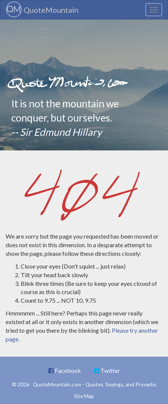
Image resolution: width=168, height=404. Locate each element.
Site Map (84, 396)
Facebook (64, 370)
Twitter (107, 370)
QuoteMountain (42, 9)
